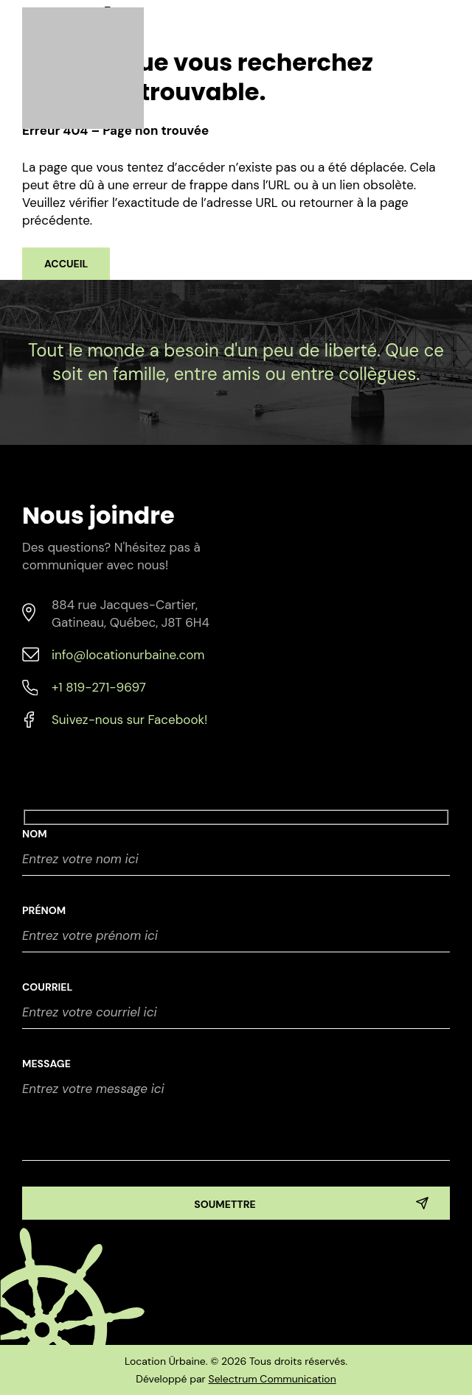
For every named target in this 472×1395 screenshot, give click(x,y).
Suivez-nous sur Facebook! (129, 719)
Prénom (44, 910)
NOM (34, 833)
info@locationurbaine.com (128, 655)
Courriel (47, 987)
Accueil (66, 263)
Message (46, 1063)
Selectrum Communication (272, 1378)
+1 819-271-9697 (99, 687)
